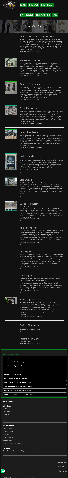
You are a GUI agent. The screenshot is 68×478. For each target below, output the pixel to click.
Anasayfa (30, 26)
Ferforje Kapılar (7, 406)
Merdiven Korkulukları (8, 440)
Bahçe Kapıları (7, 408)
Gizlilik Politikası (62, 467)
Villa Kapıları (6, 421)
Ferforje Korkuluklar (8, 425)
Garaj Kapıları (6, 411)
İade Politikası (63, 471)
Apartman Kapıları (7, 417)
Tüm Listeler (6, 454)
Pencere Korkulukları (8, 437)
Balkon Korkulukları (8, 428)
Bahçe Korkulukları (8, 431)
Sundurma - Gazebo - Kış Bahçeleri (12, 443)
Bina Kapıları (6, 414)
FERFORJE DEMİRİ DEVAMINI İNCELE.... (31, 51)
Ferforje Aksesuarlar (8, 402)
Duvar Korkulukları (7, 434)
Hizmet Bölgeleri (62, 462)
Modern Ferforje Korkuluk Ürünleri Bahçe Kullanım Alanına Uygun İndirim (22, 451)
